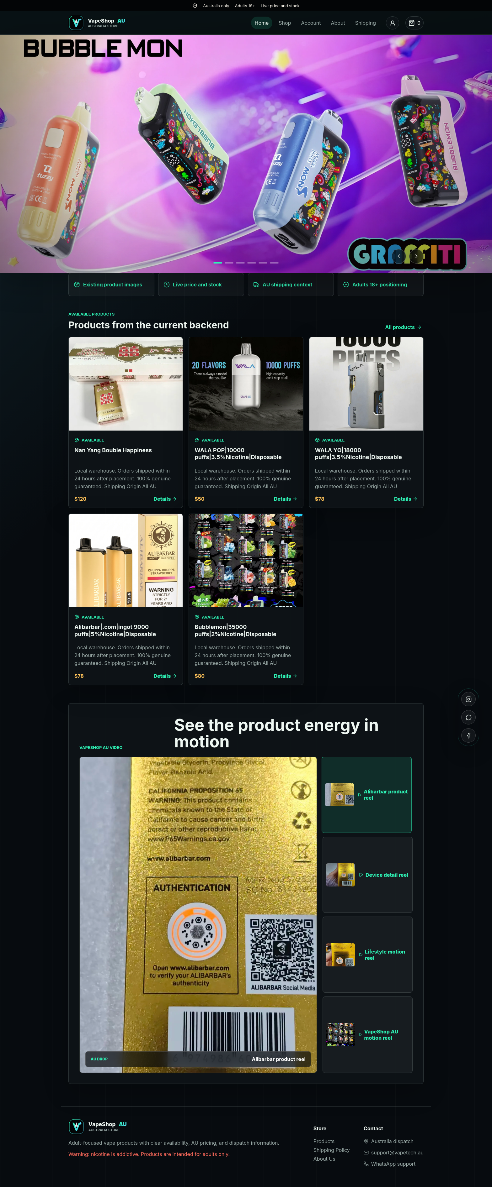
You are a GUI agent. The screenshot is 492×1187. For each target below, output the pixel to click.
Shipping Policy (331, 1150)
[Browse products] (246, 154)
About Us (324, 1159)
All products (403, 327)
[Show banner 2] (229, 263)
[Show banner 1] (217, 263)
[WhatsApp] (468, 717)
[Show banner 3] (240, 263)
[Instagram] (468, 699)
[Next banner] (416, 256)
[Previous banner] (399, 256)
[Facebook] (468, 735)
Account (311, 23)
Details (165, 499)
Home (262, 23)
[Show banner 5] (263, 263)
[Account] (392, 22)
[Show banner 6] (274, 263)
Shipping (365, 23)
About (338, 23)
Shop (285, 23)
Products (324, 1141)
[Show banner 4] (251, 263)
